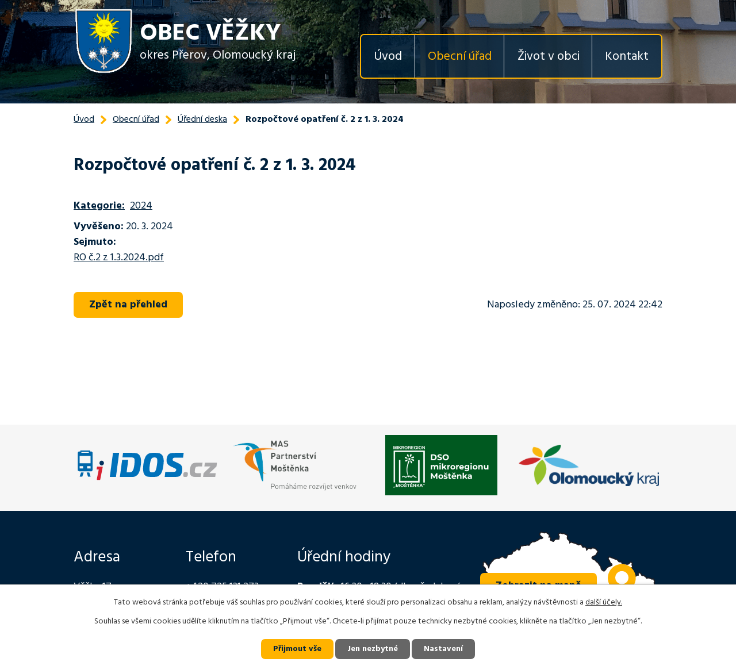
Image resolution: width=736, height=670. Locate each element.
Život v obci (549, 57)
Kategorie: (99, 206)
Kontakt (627, 57)
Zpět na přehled (128, 305)
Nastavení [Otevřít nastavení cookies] (443, 649)
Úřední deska (202, 119)
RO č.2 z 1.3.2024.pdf (119, 257)
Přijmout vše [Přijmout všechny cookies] (297, 649)
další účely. (603, 602)
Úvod (388, 57)
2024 (141, 206)
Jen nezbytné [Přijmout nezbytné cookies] (372, 649)
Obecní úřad (460, 57)
